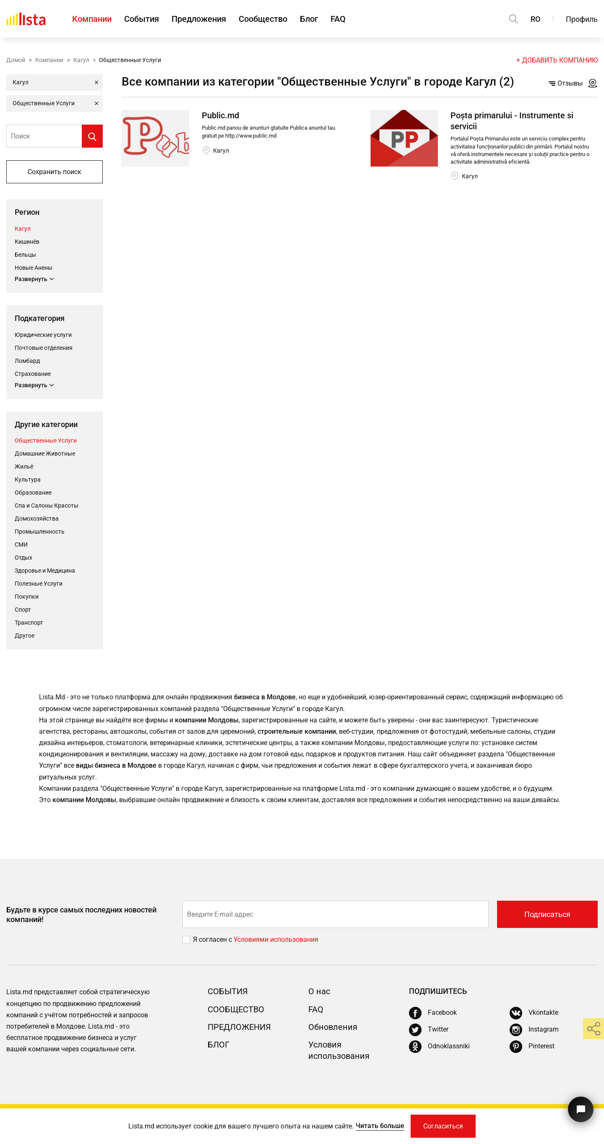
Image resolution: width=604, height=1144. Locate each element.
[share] (593, 1028)
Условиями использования (276, 939)
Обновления (332, 1027)
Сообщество (263, 19)
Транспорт (29, 622)
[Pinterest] (532, 1046)
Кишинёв (27, 241)
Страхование (33, 373)
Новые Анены (33, 267)
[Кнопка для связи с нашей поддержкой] (581, 1109)
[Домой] (26, 19)
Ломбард (27, 360)
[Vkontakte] (534, 1013)
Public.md (220, 115)
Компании (92, 19)
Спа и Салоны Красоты (46, 505)
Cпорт (23, 609)
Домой (15, 60)
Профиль (582, 19)
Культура (28, 479)
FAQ (338, 19)
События (141, 19)
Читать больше (380, 1126)
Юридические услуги (43, 334)
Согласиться (443, 1126)
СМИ (21, 544)
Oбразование (33, 492)
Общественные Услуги (46, 440)
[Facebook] (433, 1013)
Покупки (27, 596)
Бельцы (25, 254)
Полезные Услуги (38, 583)
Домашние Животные (45, 453)
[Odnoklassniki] (439, 1046)
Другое (24, 635)
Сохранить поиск (54, 172)
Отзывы (566, 83)
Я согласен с (213, 939)
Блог (309, 19)
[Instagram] (534, 1030)
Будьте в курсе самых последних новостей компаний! (81, 914)
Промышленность (40, 531)
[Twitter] (428, 1030)
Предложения (199, 19)
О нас (319, 991)
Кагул (81, 60)
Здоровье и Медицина (45, 570)
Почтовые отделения (44, 347)
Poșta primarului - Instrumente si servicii (511, 120)
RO (535, 19)
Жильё (24, 466)
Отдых (23, 557)
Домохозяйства (37, 518)
